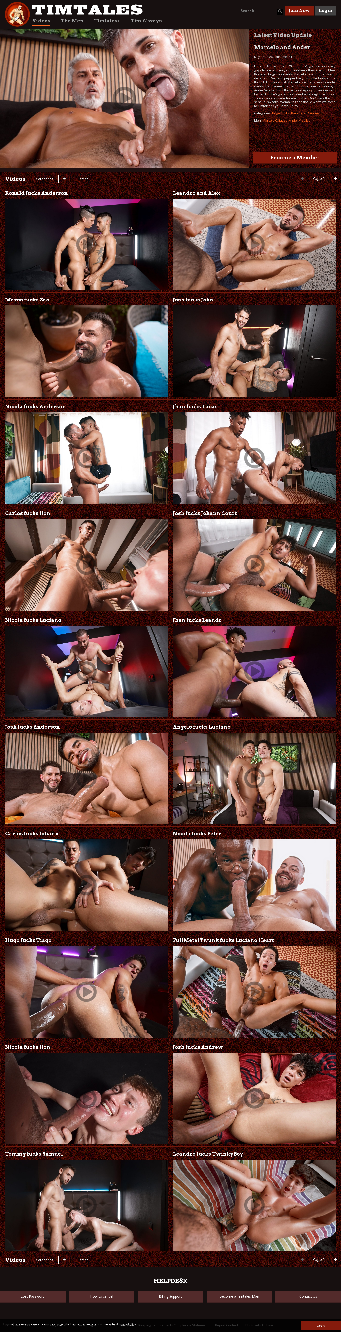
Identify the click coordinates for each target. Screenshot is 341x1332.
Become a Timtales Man (239, 1296)
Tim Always (146, 20)
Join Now (299, 10)
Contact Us (308, 1296)
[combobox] (261, 11)
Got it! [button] (321, 1325)
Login (325, 10)
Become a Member (295, 158)
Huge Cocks (281, 113)
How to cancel (101, 1296)
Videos (41, 20)
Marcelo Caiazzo (274, 120)
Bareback (298, 113)
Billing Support (170, 1296)
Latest (83, 179)
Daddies (313, 113)
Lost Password (33, 1296)
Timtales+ (107, 20)
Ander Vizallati (299, 120)
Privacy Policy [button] (126, 1324)
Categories (44, 179)
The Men (72, 20)
